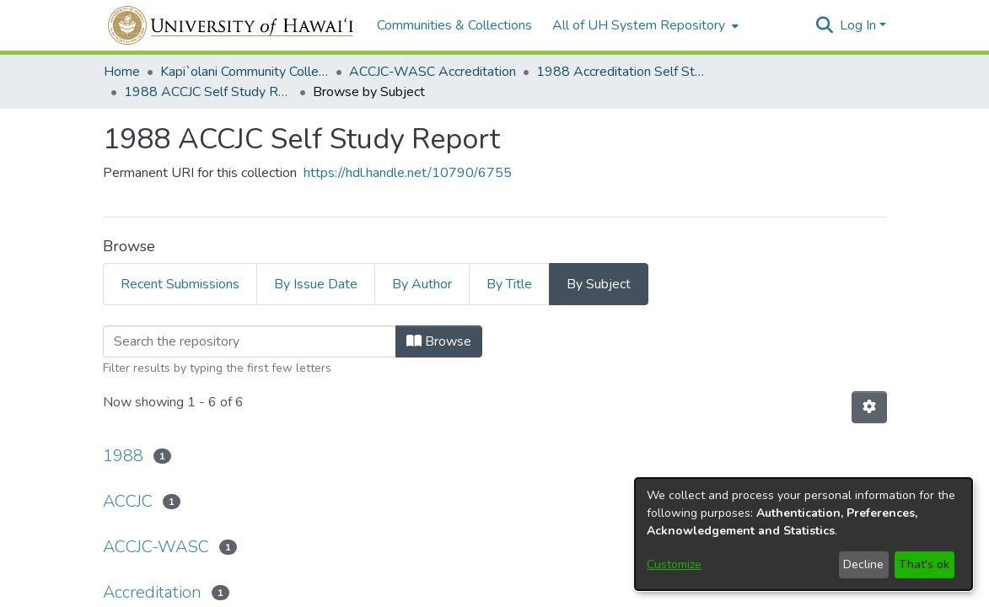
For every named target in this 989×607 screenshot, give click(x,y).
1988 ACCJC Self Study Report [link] (208, 92)
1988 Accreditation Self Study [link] (620, 71)
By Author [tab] (422, 284)
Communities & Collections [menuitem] (454, 25)
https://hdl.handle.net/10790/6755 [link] (408, 173)
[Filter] (249, 341)
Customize (674, 564)
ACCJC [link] (128, 501)
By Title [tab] (509, 284)
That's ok (924, 564)
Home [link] (122, 71)
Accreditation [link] (152, 592)
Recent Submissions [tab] (180, 284)
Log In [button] (859, 25)
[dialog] (803, 534)
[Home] (231, 25)
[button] (825, 25)
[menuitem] (644, 25)
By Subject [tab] (599, 284)
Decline (863, 564)
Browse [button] (438, 341)
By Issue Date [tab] (315, 284)
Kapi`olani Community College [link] (244, 71)
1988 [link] (123, 455)
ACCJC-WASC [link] (156, 546)
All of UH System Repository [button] (638, 25)
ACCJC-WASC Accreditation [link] (432, 71)
